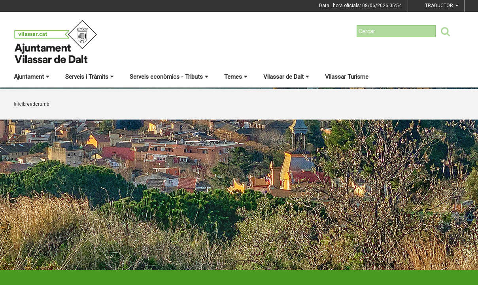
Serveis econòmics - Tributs (169, 76)
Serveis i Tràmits (89, 76)
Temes (236, 76)
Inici (18, 104)
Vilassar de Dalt (286, 76)
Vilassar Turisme (346, 76)
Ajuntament (31, 76)
